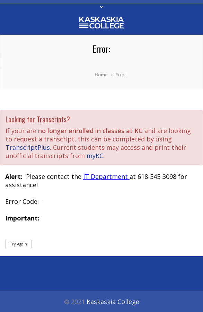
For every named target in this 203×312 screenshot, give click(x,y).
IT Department (106, 176)
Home (101, 74)
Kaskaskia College (113, 301)
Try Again (18, 243)
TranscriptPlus (28, 147)
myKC (95, 155)
